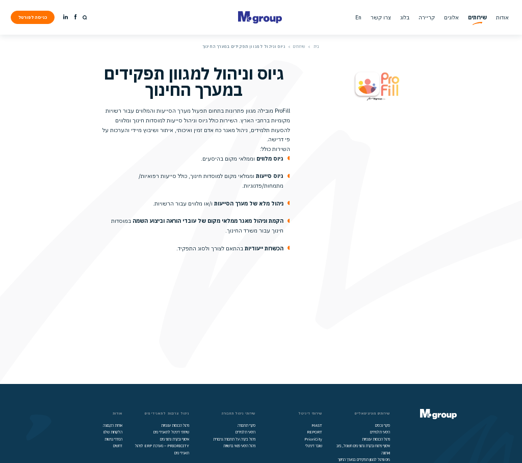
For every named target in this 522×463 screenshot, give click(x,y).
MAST (316, 425)
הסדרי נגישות (113, 439)
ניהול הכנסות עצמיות (376, 439)
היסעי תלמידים (380, 431)
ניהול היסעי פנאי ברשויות (239, 445)
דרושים (117, 445)
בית (317, 46)
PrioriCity (313, 439)
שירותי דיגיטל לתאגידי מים (171, 431)
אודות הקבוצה (112, 425)
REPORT (314, 431)
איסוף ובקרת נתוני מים (174, 439)
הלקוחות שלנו (112, 431)
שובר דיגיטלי (313, 445)
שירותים (299, 46)
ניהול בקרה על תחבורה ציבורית (234, 439)
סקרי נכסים (382, 425)
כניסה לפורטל (32, 17)
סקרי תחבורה (246, 425)
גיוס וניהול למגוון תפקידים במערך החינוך (364, 459)
